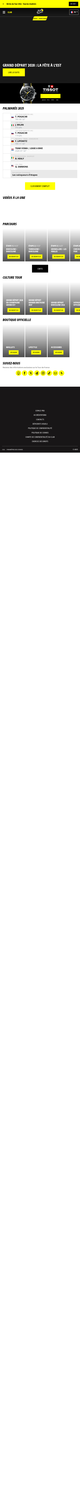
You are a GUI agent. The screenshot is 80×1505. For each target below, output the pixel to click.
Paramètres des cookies (15, 449)
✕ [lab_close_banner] (3, 4)
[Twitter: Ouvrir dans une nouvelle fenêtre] (31, 373)
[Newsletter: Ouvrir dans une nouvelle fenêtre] (55, 373)
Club (10, 12)
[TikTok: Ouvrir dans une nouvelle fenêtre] (49, 373)
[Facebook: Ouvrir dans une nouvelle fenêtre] (24, 373)
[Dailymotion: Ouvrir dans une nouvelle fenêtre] (37, 373)
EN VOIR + (73, 4)
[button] (73, 12)
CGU (3, 449)
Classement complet (40, 186)
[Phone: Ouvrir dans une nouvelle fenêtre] (18, 373)
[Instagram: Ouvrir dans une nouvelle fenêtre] (43, 373)
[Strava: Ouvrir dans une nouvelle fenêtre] (61, 373)
